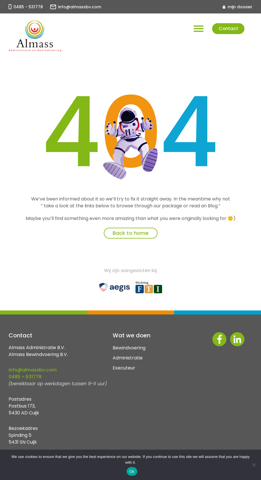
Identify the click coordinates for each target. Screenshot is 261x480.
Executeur (124, 368)
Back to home (131, 233)
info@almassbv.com (79, 7)
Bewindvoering (129, 348)
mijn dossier (240, 7)
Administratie (128, 358)
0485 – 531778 (25, 376)
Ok (131, 471)
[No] (254, 465)
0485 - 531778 (28, 7)
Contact (227, 28)
